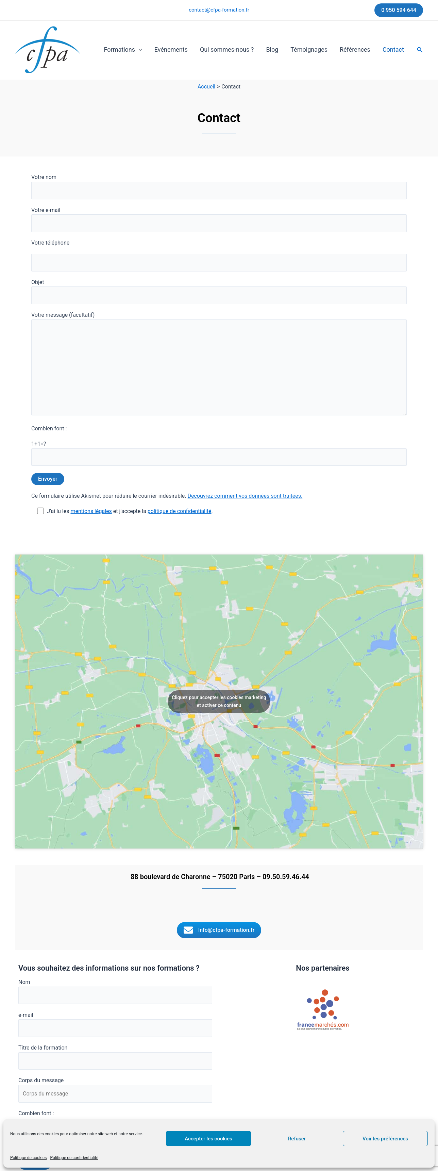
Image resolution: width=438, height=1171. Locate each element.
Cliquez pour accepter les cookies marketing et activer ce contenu (219, 701)
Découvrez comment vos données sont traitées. (244, 496)
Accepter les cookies (208, 1139)
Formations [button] (123, 49)
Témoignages (308, 49)
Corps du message (115, 1089)
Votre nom (219, 186)
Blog (272, 49)
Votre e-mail (219, 219)
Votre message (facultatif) (219, 365)
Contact (393, 49)
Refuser (297, 1139)
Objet (219, 291)
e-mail (115, 1024)
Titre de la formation (115, 1057)
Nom (115, 991)
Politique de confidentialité (74, 1157)
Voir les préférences (385, 1139)
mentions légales (91, 511)
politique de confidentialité (180, 511)
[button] (398, 10)
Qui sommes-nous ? (227, 49)
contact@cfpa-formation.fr (219, 10)
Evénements (171, 49)
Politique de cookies (28, 1157)
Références (355, 49)
